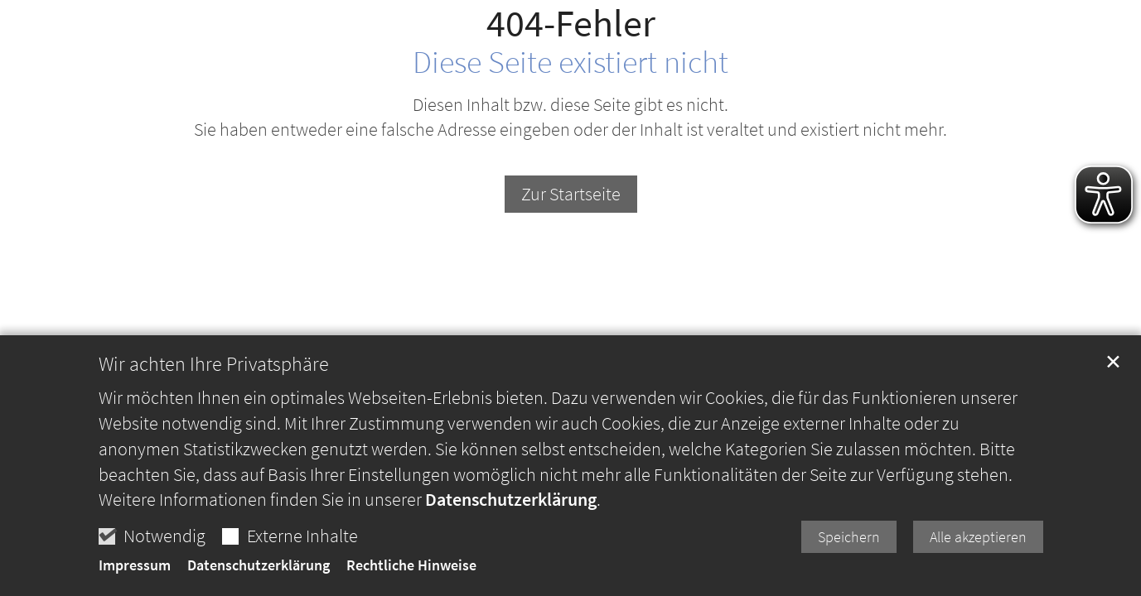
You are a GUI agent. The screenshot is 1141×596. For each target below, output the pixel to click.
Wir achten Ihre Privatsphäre (214, 372)
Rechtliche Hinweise (411, 574)
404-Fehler (570, 23)
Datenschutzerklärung (511, 508)
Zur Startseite (571, 193)
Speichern (849, 545)
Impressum (135, 574)
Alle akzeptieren (978, 545)
